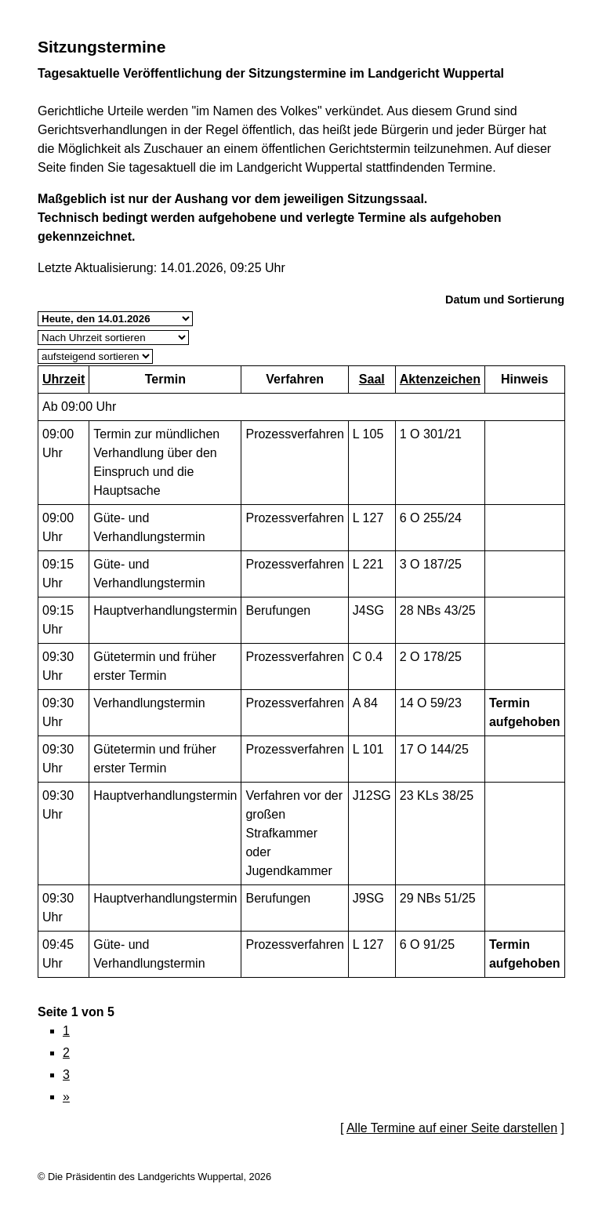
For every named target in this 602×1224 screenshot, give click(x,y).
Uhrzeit (63, 379)
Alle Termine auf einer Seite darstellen (451, 1128)
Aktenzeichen (440, 379)
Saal (372, 379)
